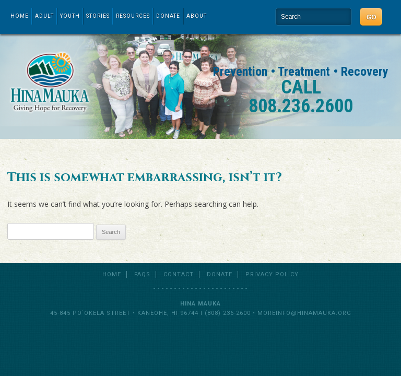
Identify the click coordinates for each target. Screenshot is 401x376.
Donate (168, 16)
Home (19, 16)
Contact (178, 274)
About (196, 16)
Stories (98, 16)
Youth (70, 16)
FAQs (142, 274)
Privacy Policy (272, 274)
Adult (44, 16)
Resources (133, 16)
